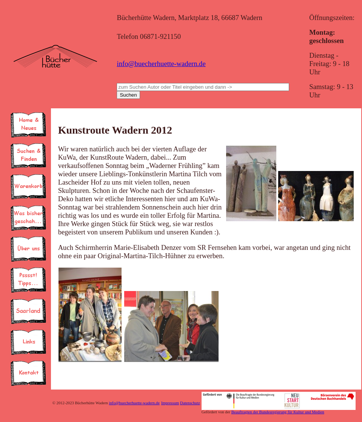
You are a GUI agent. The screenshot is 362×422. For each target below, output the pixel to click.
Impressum (170, 403)
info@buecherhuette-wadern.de (161, 64)
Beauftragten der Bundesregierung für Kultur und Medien (277, 412)
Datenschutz (190, 403)
